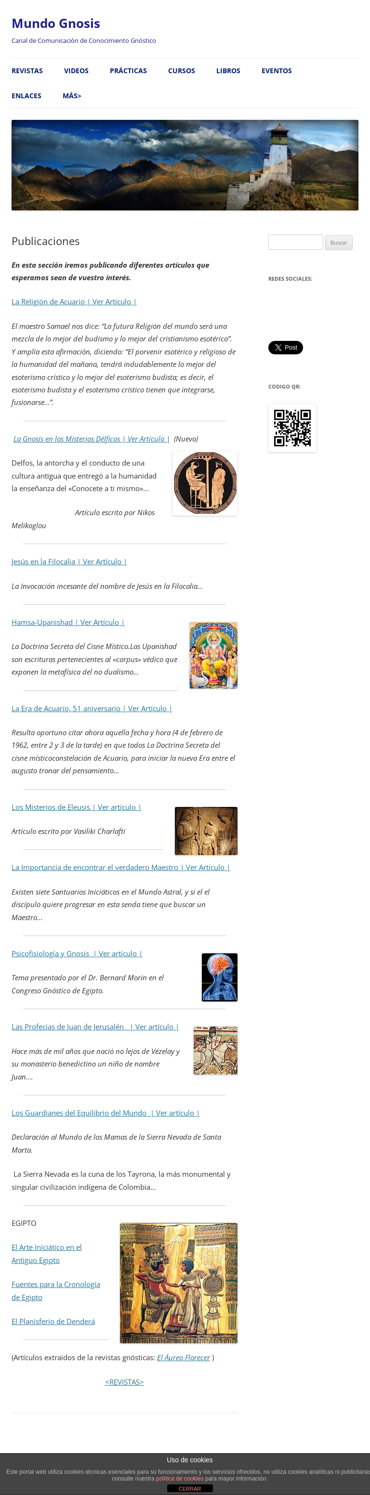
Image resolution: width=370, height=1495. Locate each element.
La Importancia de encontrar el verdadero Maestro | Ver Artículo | (121, 867)
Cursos (181, 70)
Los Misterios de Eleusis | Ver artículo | (77, 807)
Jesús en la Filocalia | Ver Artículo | (69, 562)
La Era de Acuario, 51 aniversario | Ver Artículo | (92, 708)
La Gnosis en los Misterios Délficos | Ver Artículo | (91, 439)
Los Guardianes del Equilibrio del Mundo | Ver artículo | (106, 1113)
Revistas (27, 70)
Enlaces (26, 95)
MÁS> (72, 95)
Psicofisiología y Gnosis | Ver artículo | (77, 954)
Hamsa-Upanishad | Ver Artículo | (68, 622)
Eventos (277, 70)
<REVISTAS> (124, 1382)
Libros (228, 70)
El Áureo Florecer (183, 1357)
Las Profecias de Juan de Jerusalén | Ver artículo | (95, 1027)
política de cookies (180, 1478)
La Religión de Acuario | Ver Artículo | (74, 302)
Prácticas (128, 70)
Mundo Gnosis (56, 23)
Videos (76, 70)
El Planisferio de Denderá (53, 1321)
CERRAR (190, 1489)
